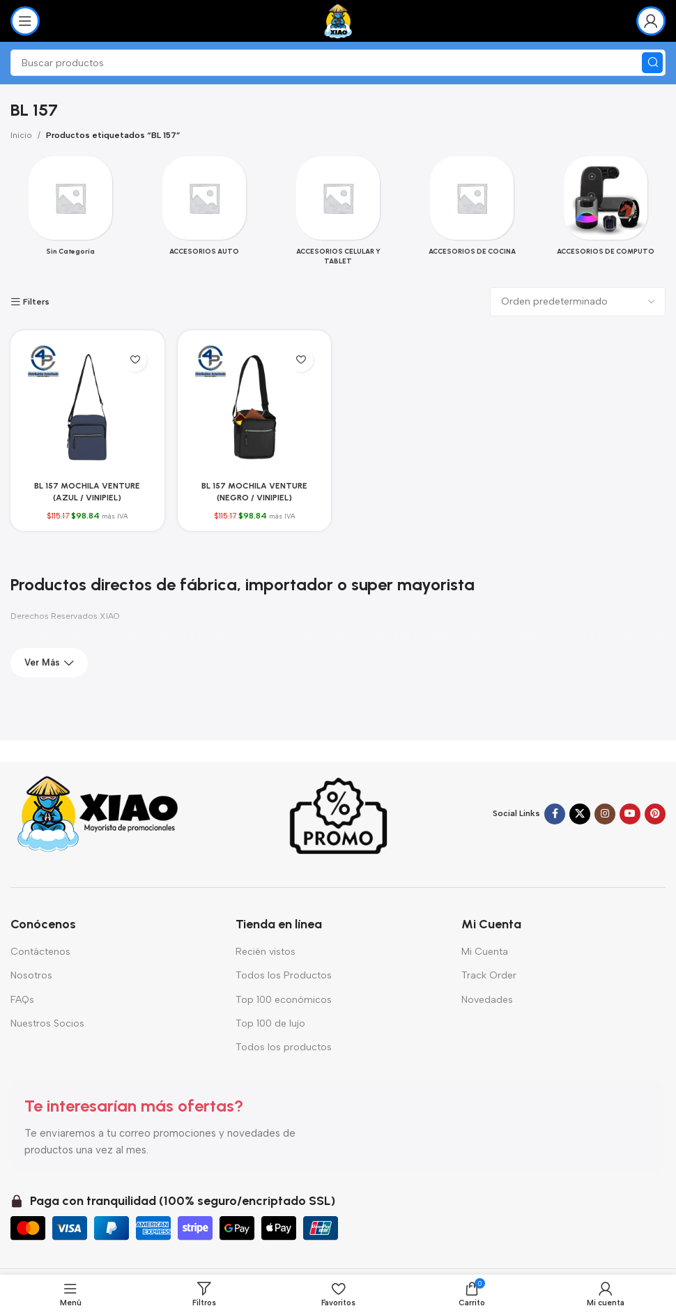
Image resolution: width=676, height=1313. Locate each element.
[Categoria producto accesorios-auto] (204, 209)
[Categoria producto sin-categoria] (70, 209)
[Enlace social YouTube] (630, 814)
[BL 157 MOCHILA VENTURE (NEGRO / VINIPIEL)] (254, 407)
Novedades (487, 1000)
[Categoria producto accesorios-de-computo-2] (606, 209)
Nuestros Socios (47, 1023)
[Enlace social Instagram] (604, 814)
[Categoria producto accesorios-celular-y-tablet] (338, 214)
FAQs (22, 1000)
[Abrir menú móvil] (25, 21)
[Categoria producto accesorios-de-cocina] (472, 209)
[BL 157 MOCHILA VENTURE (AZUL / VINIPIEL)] (87, 407)
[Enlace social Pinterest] (655, 814)
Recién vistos (265, 952)
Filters (36, 302)
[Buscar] (338, 62)
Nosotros (31, 975)
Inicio (21, 135)
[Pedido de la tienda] (578, 301)
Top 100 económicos (284, 1000)
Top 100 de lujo (270, 1023)
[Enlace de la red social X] (579, 814)
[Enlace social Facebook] (554, 814)
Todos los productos (284, 1047)
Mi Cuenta (484, 952)
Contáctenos (40, 952)
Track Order (488, 975)
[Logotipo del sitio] (338, 20)
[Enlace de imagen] (97, 813)
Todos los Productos (284, 975)
